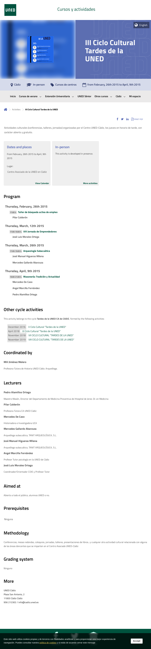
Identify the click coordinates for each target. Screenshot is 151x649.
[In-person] (36, 85)
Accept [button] (136, 643)
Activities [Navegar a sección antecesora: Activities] (16, 109)
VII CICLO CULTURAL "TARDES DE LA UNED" (51, 335)
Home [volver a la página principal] (6, 109)
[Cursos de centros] (63, 85)
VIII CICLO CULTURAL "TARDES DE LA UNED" (51, 339)
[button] (117, 119)
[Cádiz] (16, 85)
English (143, 25)
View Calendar (42, 183)
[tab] (75, 10)
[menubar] (75, 96)
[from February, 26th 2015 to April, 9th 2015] (111, 85)
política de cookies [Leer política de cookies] (47, 645)
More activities (90, 183)
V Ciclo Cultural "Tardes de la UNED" (47, 327)
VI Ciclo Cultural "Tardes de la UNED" (41, 331)
